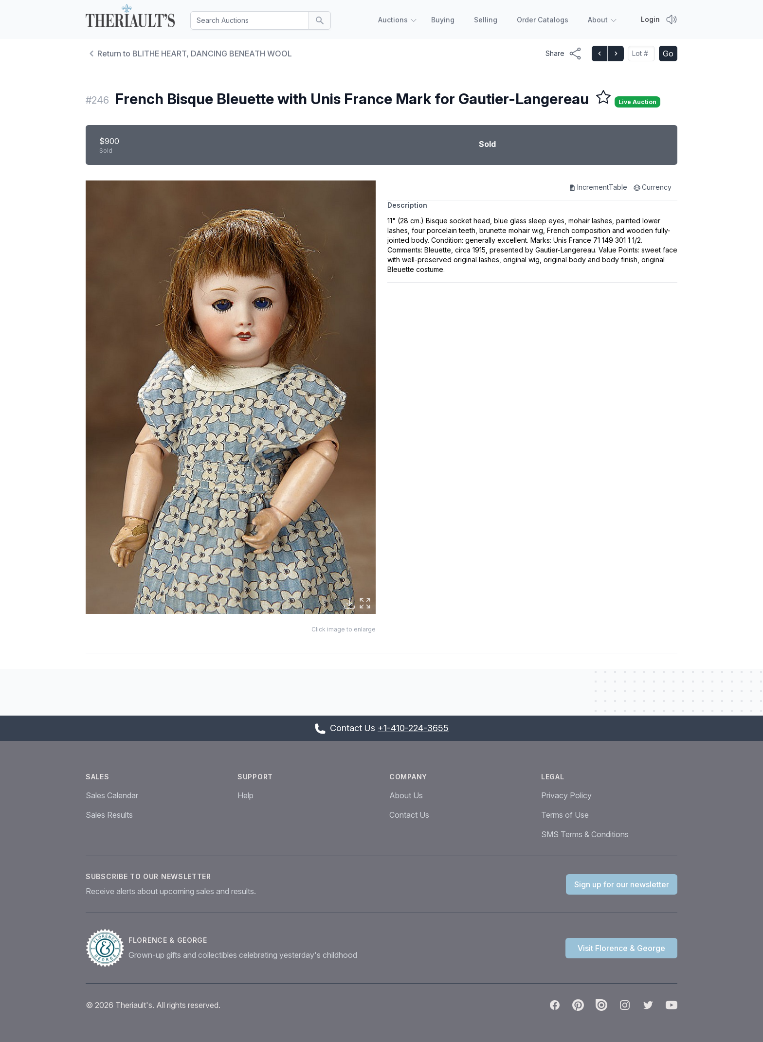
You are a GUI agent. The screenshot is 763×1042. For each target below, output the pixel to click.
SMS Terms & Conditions (585, 834)
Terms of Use (565, 815)
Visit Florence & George (621, 948)
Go (668, 53)
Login (650, 19)
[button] (231, 397)
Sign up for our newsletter (621, 884)
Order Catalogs (542, 20)
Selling (485, 20)
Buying (442, 20)
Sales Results (109, 815)
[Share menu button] (564, 53)
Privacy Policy (566, 795)
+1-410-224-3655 (413, 728)
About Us (406, 795)
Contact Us (409, 815)
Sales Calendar (112, 795)
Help (245, 795)
